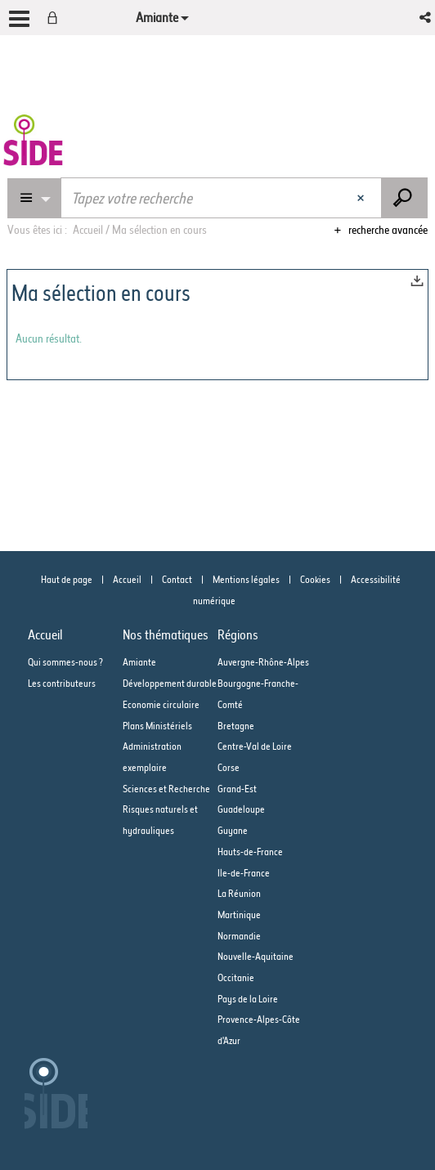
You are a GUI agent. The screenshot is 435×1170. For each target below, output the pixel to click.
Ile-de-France (244, 873)
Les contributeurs (62, 683)
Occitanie (236, 977)
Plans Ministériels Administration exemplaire (157, 746)
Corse (229, 767)
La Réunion (239, 893)
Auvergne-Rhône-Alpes (263, 662)
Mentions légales (246, 579)
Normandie (239, 936)
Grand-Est (237, 789)
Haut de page (66, 579)
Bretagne (236, 726)
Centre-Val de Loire (255, 746)
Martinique (239, 914)
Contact (177, 579)
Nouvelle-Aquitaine (256, 956)
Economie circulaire (161, 704)
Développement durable (170, 683)
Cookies (315, 579)
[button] (426, 17)
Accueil (127, 579)
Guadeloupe (241, 809)
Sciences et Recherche (166, 789)
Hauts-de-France (250, 851)
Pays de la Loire (248, 999)
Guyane (233, 830)
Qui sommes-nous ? (65, 662)
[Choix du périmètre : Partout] (34, 198)
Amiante (139, 662)
